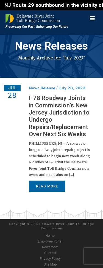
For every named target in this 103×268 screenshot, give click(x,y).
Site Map (50, 264)
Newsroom (50, 247)
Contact (50, 253)
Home (50, 236)
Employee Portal (50, 241)
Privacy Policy (50, 259)
